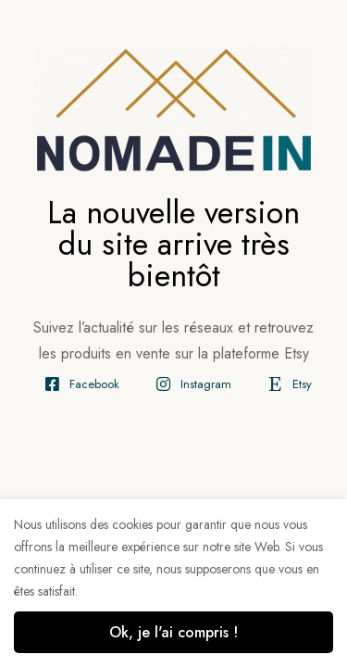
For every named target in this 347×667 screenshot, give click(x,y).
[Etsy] (285, 384)
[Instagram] (189, 384)
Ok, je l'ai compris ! (173, 632)
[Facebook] (77, 384)
